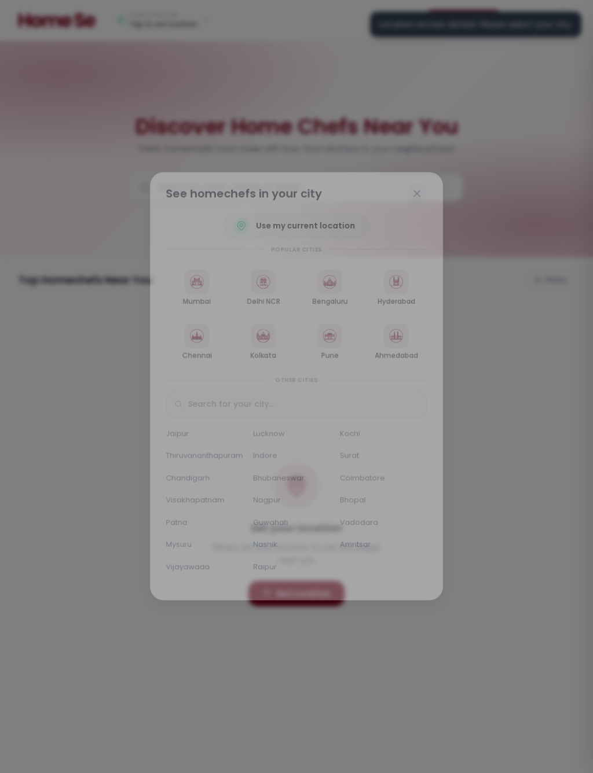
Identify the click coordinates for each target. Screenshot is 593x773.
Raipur (264, 571)
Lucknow (268, 434)
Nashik (264, 549)
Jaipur (174, 434)
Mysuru (175, 549)
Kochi (351, 434)
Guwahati (270, 526)
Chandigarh (184, 480)
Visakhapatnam (192, 503)
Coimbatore (364, 480)
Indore (264, 457)
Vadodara (360, 526)
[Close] (420, 188)
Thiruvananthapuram (201, 457)
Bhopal (354, 503)
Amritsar (357, 549)
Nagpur (266, 503)
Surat (351, 457)
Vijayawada (184, 571)
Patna (173, 526)
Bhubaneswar (278, 480)
